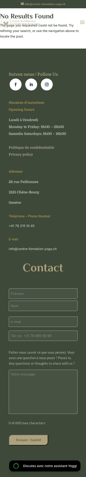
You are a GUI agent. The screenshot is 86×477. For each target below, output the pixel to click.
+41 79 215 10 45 (21, 226)
